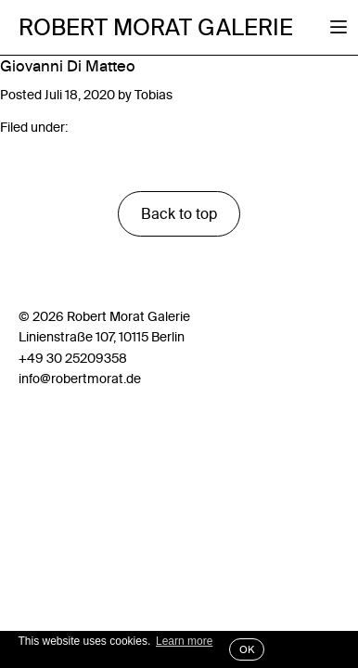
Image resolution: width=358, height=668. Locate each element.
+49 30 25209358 (73, 358)
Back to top (179, 213)
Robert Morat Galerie (156, 28)
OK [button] (246, 649)
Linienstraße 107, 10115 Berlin (102, 336)
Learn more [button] (184, 641)
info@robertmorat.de (80, 378)
